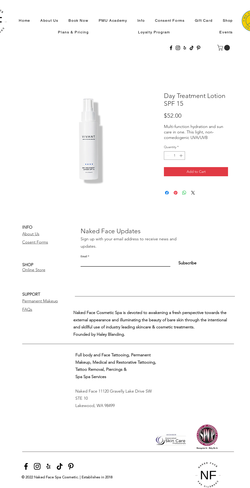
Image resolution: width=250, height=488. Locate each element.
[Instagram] (178, 48)
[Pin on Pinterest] (175, 192)
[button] (139, 20)
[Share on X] (193, 192)
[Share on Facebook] (167, 192)
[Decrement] (167, 156)
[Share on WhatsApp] (184, 192)
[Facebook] (171, 48)
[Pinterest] (198, 48)
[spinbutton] (174, 156)
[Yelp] (185, 48)
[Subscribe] (184, 263)
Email (84, 256)
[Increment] (181, 156)
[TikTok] (192, 48)
